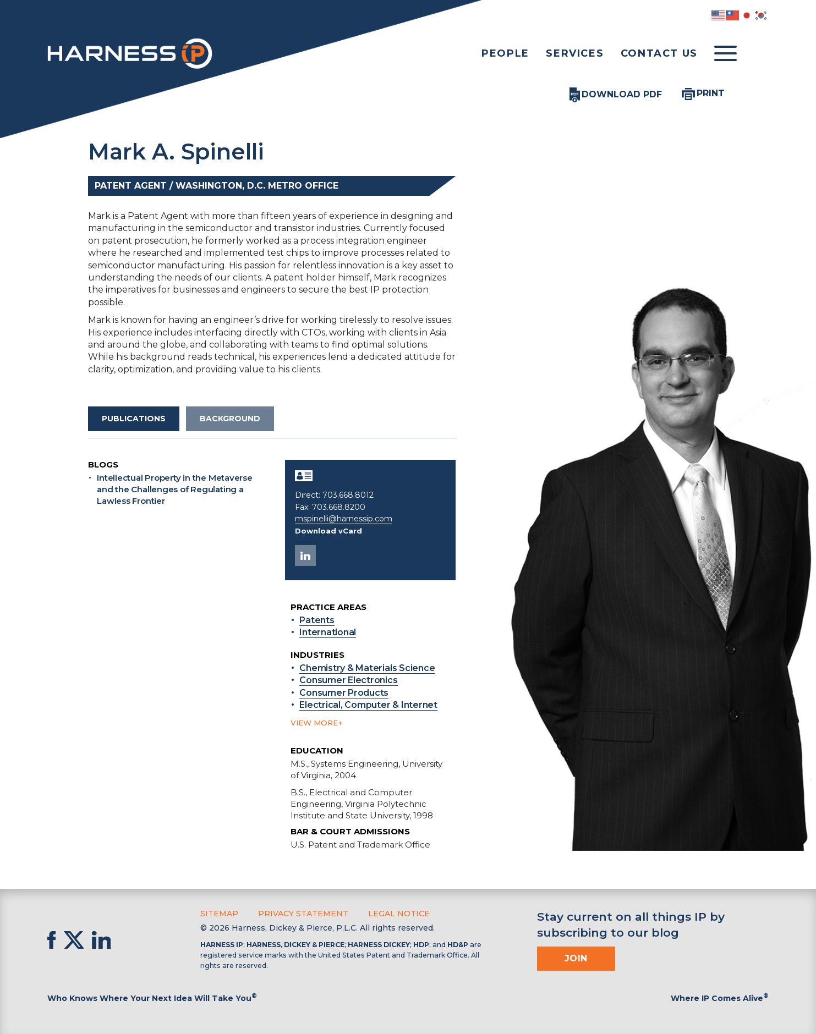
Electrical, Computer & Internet (368, 705)
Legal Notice (399, 914)
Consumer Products (343, 693)
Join (576, 958)
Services (575, 53)
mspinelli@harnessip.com (343, 519)
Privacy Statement (303, 914)
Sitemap (219, 914)
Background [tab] (230, 419)
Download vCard (328, 530)
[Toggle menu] (725, 54)
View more (314, 722)
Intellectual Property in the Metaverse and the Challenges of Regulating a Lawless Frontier (174, 489)
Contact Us (659, 53)
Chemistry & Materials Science (367, 668)
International (327, 632)
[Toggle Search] (758, 54)
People (505, 53)
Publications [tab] (134, 419)
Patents (316, 620)
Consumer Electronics (348, 680)
